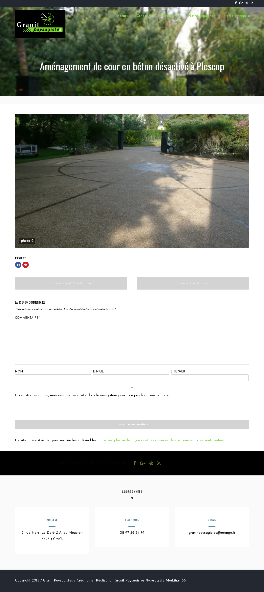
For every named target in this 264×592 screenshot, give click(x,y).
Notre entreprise (237, 16)
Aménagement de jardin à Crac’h (71, 283)
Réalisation (171, 16)
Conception (145, 16)
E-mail (98, 371)
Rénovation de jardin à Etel (193, 283)
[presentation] (45, 412)
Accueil (122, 16)
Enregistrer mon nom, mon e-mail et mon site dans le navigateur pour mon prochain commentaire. (92, 395)
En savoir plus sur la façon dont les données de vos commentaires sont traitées (161, 440)
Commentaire (27, 318)
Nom (19, 371)
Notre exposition (201, 16)
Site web (178, 371)
